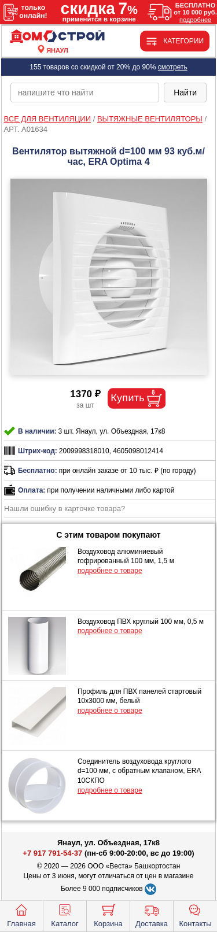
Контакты (195, 914)
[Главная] (57, 37)
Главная (21, 914)
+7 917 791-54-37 (52, 853)
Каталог (64, 914)
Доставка (151, 914)
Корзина (108, 914)
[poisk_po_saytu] (84, 92)
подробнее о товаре (110, 571)
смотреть (172, 67)
